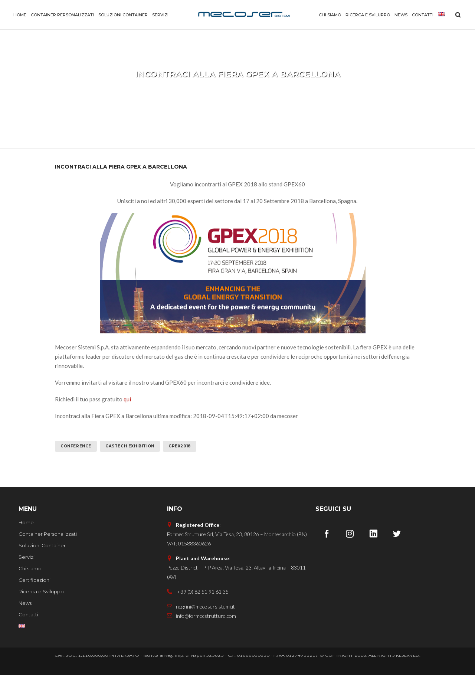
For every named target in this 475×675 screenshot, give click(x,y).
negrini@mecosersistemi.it (201, 606)
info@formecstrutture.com (201, 616)
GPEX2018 (179, 446)
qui (127, 399)
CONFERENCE (75, 446)
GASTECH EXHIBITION (129, 446)
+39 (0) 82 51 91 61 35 (198, 591)
